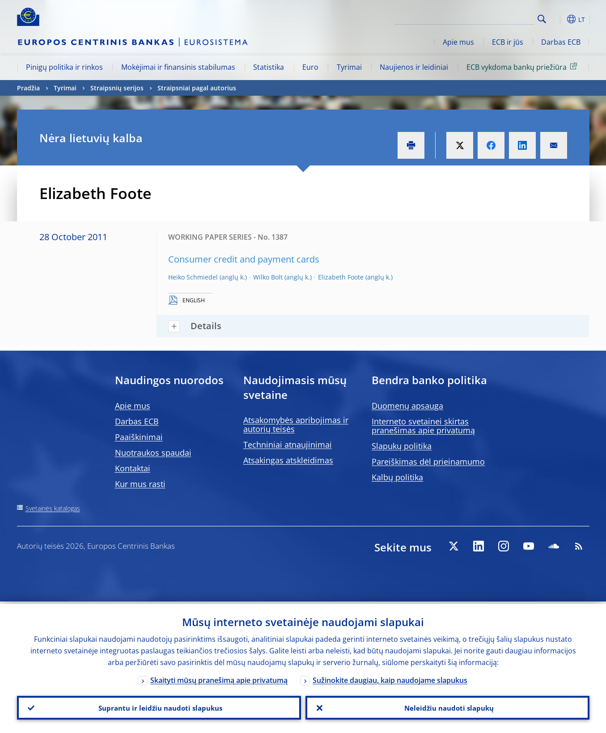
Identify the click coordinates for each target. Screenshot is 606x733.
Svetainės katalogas (52, 508)
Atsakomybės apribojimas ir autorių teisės (295, 424)
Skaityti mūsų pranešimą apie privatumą (219, 678)
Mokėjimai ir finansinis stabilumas (178, 67)
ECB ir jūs (507, 42)
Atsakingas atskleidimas (288, 460)
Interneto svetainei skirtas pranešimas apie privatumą (423, 426)
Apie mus (458, 42)
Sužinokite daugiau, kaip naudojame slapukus (390, 678)
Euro (310, 67)
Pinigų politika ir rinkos (64, 67)
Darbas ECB (561, 42)
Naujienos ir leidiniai (414, 67)
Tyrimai (349, 67)
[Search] (489, 18)
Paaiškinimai (139, 437)
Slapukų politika (402, 446)
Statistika (268, 67)
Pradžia (28, 88)
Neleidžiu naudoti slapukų (447, 707)
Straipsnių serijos (117, 88)
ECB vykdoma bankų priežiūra (523, 66)
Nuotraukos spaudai (153, 452)
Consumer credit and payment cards (243, 259)
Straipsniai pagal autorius (196, 88)
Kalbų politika (397, 477)
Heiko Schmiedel (193, 277)
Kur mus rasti (140, 484)
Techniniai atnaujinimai (287, 444)
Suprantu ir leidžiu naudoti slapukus (159, 707)
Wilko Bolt (268, 277)
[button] (558, 19)
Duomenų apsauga (407, 405)
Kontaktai (132, 468)
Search (541, 19)
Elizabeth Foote (341, 277)
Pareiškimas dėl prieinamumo (428, 461)
